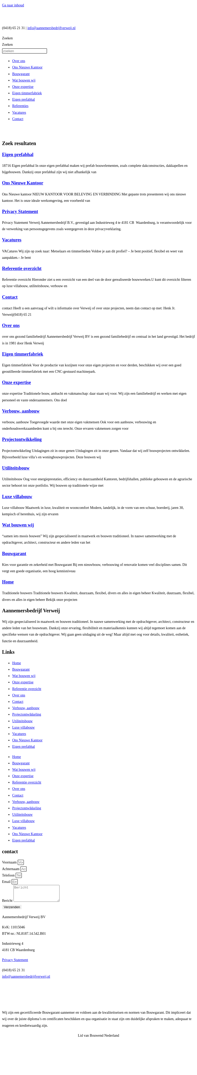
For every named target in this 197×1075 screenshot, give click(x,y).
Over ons (18, 61)
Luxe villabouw (17, 496)
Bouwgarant (21, 74)
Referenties (20, 106)
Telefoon (9, 875)
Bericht (7, 904)
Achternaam (11, 869)
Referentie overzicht (21, 268)
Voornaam (10, 862)
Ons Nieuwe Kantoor (27, 67)
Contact (17, 119)
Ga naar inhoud (13, 5)
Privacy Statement (20, 211)
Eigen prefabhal (23, 99)
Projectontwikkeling (22, 439)
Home (8, 582)
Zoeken (7, 38)
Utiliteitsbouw (16, 468)
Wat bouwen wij (23, 80)
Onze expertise (23, 87)
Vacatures (19, 112)
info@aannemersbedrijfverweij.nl (51, 28)
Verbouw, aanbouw (20, 411)
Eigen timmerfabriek (27, 93)
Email (6, 882)
